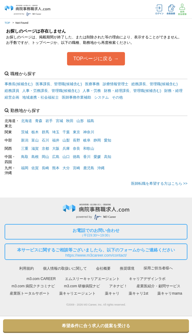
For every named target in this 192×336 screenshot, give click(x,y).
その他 (117, 97)
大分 (66, 168)
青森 (38, 121)
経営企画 (12, 97)
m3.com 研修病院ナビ (82, 286)
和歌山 (88, 148)
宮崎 (76, 168)
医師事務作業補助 (76, 97)
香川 (87, 157)
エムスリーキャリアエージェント (92, 279)
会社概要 (103, 268)
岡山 (45, 157)
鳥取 (24, 157)
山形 (80, 121)
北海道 (26, 121)
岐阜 (87, 140)
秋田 (69, 121)
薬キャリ (112, 293)
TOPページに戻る (92, 58)
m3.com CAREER (41, 279)
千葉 (66, 132)
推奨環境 (127, 268)
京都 (45, 148)
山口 (66, 157)
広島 (55, 157)
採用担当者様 (182, 9)
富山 (35, 140)
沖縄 (101, 168)
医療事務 (92, 84)
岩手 (49, 121)
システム (101, 97)
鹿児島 (88, 168)
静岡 (97, 140)
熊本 (55, 168)
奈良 (76, 148)
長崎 (45, 168)
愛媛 (97, 157)
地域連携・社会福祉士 (40, 97)
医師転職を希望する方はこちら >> (159, 183)
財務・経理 (173, 91)
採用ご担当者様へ (158, 268)
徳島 (76, 157)
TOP (7, 22)
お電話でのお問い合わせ (96, 232)
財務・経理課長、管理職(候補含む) (132, 91)
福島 (90, 121)
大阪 (55, 148)
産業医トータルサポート (30, 293)
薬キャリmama (169, 293)
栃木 (35, 132)
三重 (24, 148)
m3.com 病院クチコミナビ (33, 286)
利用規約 (26, 268)
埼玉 (55, 132)
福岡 (24, 168)
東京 (76, 132)
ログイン (159, 10)
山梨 (66, 140)
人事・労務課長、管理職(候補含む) (51, 91)
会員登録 (170, 10)
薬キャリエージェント (77, 293)
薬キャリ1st (138, 293)
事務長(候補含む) (19, 84)
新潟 (24, 140)
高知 (107, 157)
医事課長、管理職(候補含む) (59, 84)
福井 (55, 140)
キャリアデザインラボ (147, 279)
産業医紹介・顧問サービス (158, 286)
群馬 (45, 132)
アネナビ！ (118, 286)
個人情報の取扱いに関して (65, 268)
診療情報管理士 (115, 84)
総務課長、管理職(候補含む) (154, 84)
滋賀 (35, 148)
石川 (45, 140)
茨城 (24, 132)
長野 (76, 140)
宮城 (59, 121)
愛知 (107, 140)
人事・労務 (92, 91)
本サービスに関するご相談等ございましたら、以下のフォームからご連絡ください (96, 252)
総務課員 (12, 91)
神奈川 (88, 132)
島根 (35, 157)
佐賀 (35, 168)
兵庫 (66, 148)
